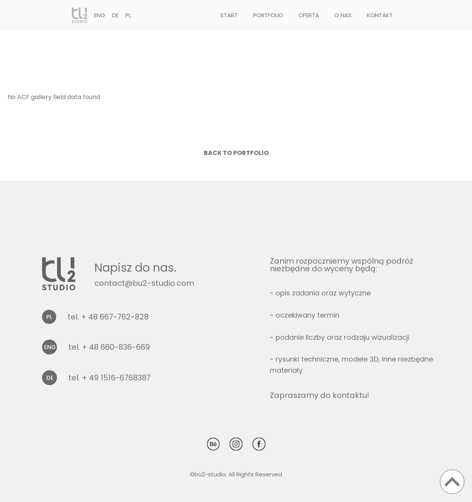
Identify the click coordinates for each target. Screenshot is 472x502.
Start (229, 15)
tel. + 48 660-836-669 (109, 347)
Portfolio (268, 15)
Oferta (308, 15)
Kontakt (380, 15)
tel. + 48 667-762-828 (108, 316)
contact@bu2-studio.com (144, 283)
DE (115, 15)
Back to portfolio (236, 152)
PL (128, 15)
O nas (343, 15)
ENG (99, 15)
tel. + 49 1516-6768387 (109, 377)
